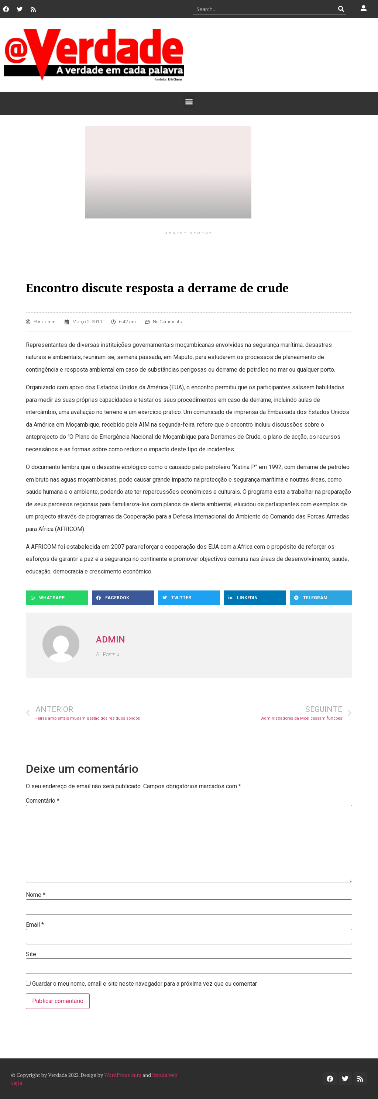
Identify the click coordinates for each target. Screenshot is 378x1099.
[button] (189, 102)
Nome (35, 895)
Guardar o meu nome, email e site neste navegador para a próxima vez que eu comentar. (145, 984)
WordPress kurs (122, 1074)
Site (31, 954)
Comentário (42, 801)
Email (35, 925)
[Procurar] (341, 9)
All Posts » (108, 654)
